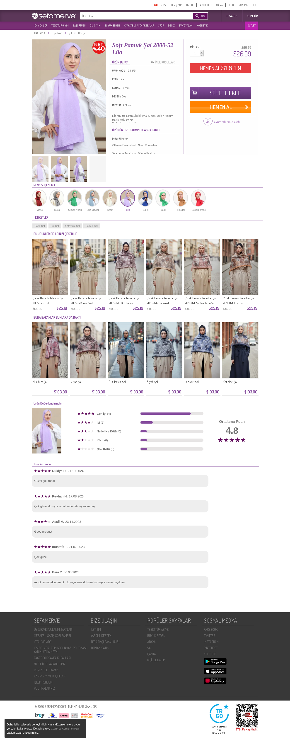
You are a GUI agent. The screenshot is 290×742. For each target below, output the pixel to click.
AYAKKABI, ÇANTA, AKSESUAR (139, 25)
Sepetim (252, 16)
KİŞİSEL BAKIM (156, 660)
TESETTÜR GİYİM (60, 25)
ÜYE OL (190, 5)
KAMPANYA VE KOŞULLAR (49, 676)
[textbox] (129, 15)
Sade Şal (40, 226)
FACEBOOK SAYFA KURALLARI (52, 658)
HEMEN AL (220, 68)
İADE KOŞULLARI (164, 62)
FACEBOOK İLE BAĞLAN (211, 5)
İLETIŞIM (96, 629)
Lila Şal (55, 226)
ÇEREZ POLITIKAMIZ (46, 670)
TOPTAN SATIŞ (100, 648)
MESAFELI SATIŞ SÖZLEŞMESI (52, 636)
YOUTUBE (210, 654)
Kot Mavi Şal (230, 382)
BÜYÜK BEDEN (112, 25)
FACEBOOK (211, 629)
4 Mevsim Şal (72, 226)
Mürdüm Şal (40, 382)
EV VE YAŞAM (186, 25)
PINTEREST (211, 648)
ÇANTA (151, 654)
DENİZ (171, 25)
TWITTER (209, 636)
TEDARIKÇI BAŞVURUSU (105, 642)
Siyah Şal (152, 382)
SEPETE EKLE (225, 93)
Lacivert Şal (192, 382)
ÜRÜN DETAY (120, 62)
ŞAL (149, 648)
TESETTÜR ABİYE (158, 629)
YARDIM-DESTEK (247, 5)
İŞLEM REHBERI (43, 682)
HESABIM (232, 16)
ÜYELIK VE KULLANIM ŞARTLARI (53, 629)
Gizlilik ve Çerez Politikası (65, 728)
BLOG (231, 5)
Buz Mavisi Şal (117, 382)
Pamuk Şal (92, 226)
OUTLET (251, 25)
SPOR (161, 25)
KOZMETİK (202, 25)
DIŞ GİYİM (95, 25)
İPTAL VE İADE (42, 642)
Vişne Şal (76, 382)
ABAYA (151, 642)
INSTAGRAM (211, 642)
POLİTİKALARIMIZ (44, 688)
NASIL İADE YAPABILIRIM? (49, 664)
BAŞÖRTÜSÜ (79, 25)
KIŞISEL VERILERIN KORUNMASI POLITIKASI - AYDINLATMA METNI (61, 650)
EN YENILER (40, 25)
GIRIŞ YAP (176, 5)
